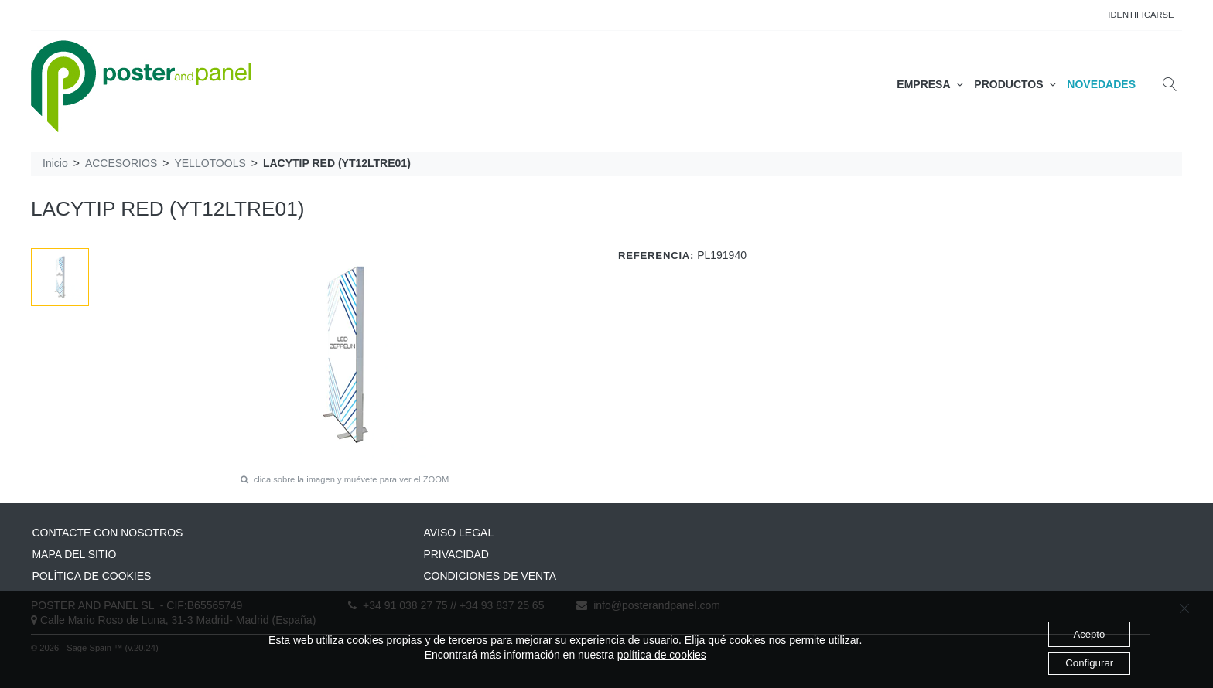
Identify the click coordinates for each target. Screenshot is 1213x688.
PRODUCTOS (1015, 84)
